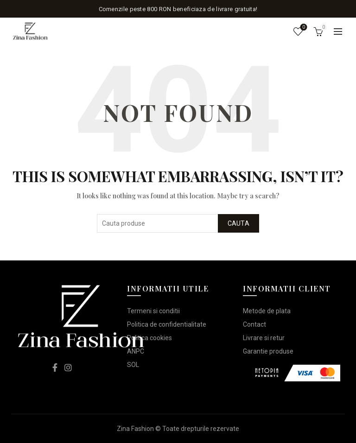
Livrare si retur (264, 338)
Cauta (239, 223)
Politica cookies (149, 338)
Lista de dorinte (302, 28)
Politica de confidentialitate (166, 324)
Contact (254, 324)
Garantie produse (268, 351)
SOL (133, 364)
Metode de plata (267, 311)
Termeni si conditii (153, 311)
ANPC (135, 351)
